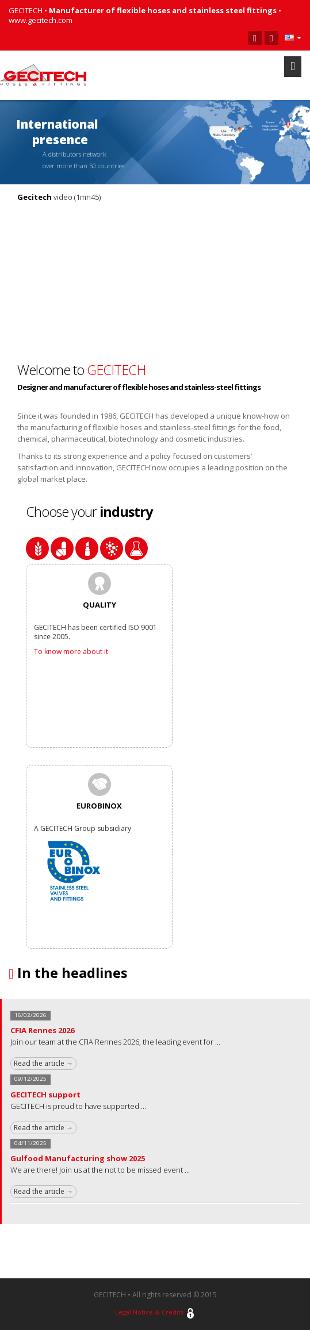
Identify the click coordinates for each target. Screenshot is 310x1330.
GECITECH (116, 370)
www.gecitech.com (40, 20)
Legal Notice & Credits (149, 1312)
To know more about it (71, 651)
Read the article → (43, 1063)
